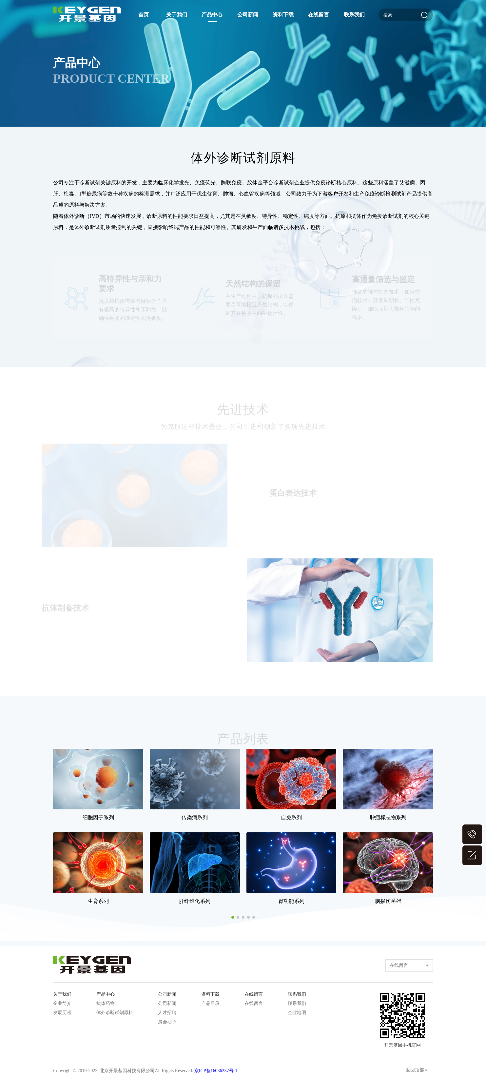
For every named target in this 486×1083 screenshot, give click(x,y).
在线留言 (318, 14)
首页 (143, 14)
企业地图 (297, 1012)
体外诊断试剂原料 (114, 1012)
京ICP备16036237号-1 (215, 1070)
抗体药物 (105, 1003)
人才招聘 (167, 1012)
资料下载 (283, 14)
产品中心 (212, 14)
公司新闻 (247, 14)
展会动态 (167, 1021)
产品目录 (210, 1003)
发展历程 (62, 1012)
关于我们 (176, 14)
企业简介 (62, 1003)
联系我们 (354, 14)
